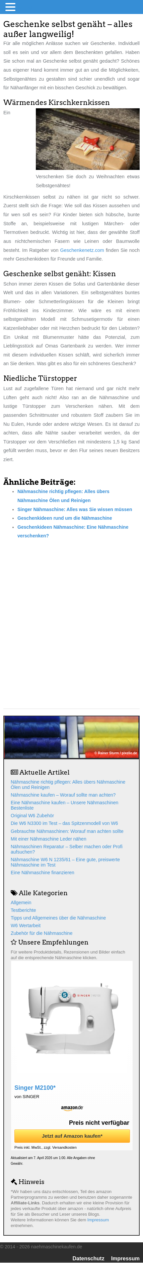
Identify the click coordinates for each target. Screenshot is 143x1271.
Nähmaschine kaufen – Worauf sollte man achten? (63, 795)
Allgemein (21, 902)
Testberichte (23, 910)
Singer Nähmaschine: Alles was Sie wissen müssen (74, 509)
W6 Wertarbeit (26, 925)
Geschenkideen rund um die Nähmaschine (64, 518)
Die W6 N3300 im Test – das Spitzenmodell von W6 (64, 823)
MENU (27, 8)
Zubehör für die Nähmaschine (41, 933)
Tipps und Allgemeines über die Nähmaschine (58, 918)
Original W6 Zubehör (32, 815)
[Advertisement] (71, 618)
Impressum (98, 1219)
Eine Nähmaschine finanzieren (42, 872)
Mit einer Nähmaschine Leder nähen (48, 839)
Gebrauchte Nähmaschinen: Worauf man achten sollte (67, 831)
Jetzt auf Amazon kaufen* (72, 1136)
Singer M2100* (35, 1087)
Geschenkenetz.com (82, 250)
